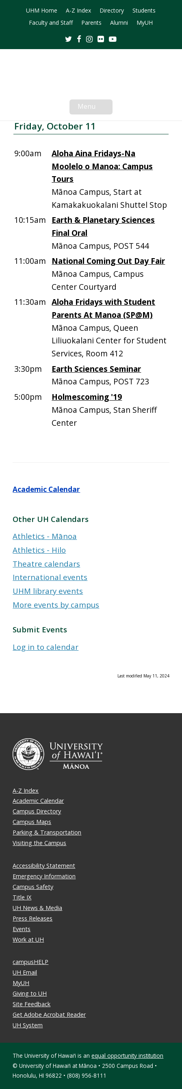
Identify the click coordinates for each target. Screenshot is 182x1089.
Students (144, 10)
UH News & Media (37, 908)
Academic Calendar (46, 489)
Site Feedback (31, 1004)
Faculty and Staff (51, 22)
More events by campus (56, 604)
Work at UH (28, 939)
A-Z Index (78, 10)
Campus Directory (37, 811)
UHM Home (41, 10)
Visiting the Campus (39, 843)
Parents (91, 22)
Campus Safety (33, 887)
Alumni (119, 22)
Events (21, 929)
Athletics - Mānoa (45, 536)
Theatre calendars (46, 564)
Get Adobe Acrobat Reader (49, 1014)
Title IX (22, 897)
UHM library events (48, 591)
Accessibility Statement (44, 865)
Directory (112, 10)
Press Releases (32, 918)
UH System (28, 1025)
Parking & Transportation (47, 832)
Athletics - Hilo (39, 550)
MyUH (144, 22)
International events (50, 577)
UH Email (25, 972)
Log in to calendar (45, 647)
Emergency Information (44, 876)
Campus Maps (32, 822)
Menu (95, 108)
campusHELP (30, 962)
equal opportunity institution (127, 1055)
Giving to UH (30, 993)
